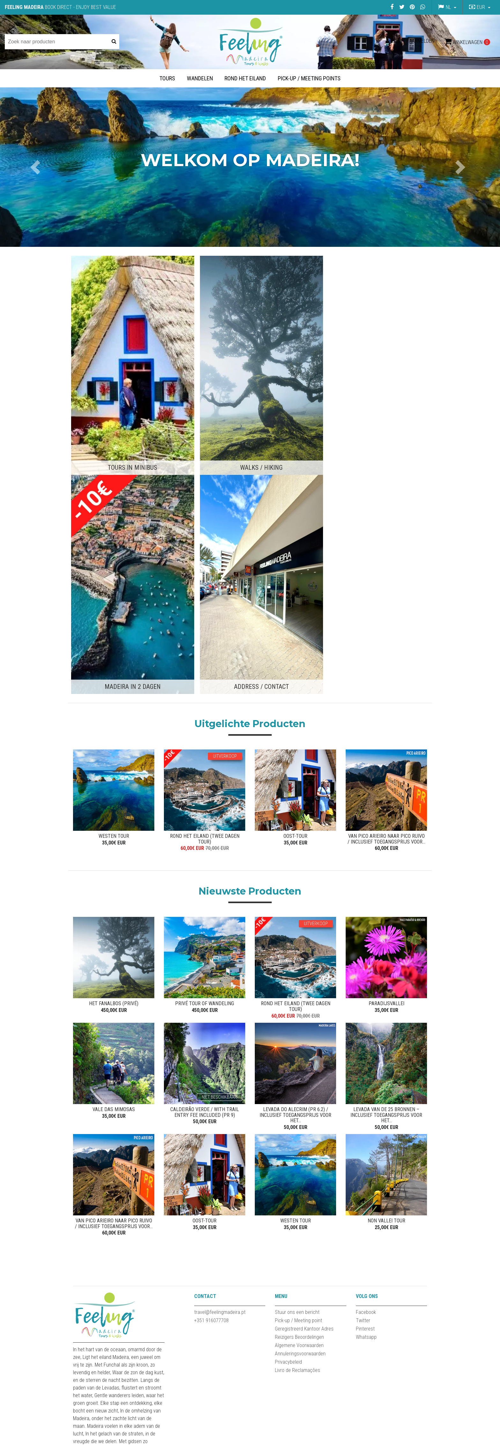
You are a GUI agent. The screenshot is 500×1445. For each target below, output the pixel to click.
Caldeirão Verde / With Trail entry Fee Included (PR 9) (204, 836)
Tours (167, 78)
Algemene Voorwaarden (299, 1073)
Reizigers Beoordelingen (299, 1065)
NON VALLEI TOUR (386, 946)
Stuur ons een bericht (297, 1040)
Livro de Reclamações (297, 1098)
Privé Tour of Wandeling (204, 725)
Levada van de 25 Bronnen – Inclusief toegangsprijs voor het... (386, 838)
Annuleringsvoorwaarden (300, 1081)
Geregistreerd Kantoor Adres (304, 1056)
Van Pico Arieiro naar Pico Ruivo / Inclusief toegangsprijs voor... (386, 558)
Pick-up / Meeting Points (309, 78)
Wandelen (200, 78)
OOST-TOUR (295, 555)
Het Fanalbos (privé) (113, 725)
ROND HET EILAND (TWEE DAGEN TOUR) (204, 558)
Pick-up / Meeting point (298, 1048)
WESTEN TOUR (114, 555)
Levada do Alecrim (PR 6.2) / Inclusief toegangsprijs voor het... (295, 838)
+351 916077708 (211, 1048)
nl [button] (448, 7)
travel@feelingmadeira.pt (220, 1040)
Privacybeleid (288, 1090)
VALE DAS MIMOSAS (113, 833)
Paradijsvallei (386, 725)
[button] (479, 7)
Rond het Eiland (245, 78)
